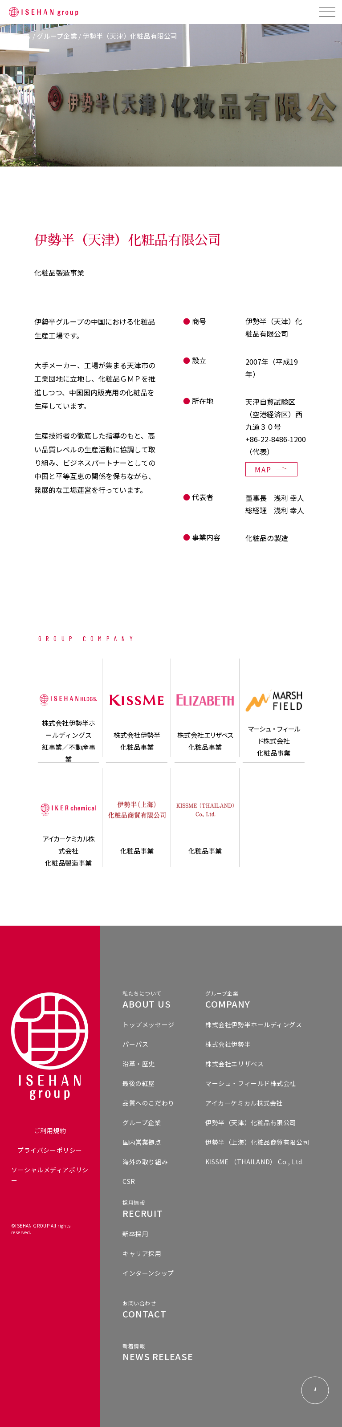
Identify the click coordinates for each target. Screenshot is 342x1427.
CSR (128, 1181)
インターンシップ (148, 1272)
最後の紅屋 (138, 1083)
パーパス (135, 1044)
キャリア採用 (141, 1253)
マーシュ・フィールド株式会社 (250, 1083)
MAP (263, 469)
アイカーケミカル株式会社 (244, 1102)
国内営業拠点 (141, 1142)
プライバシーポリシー (49, 1150)
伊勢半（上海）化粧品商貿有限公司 (257, 1142)
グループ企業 (57, 36)
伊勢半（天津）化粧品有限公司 (250, 1122)
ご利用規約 (50, 1130)
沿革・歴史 (138, 1063)
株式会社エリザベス (234, 1063)
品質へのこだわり (148, 1102)
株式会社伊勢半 (228, 1044)
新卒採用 (135, 1233)
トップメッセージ (148, 1024)
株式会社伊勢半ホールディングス (253, 1024)
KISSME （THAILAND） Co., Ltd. (254, 1161)
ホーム (21, 36)
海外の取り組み (145, 1161)
